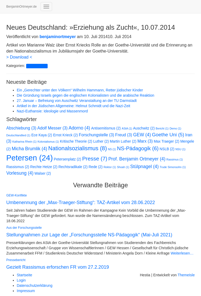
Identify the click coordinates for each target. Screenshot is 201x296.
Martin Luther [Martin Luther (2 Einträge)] (123, 141)
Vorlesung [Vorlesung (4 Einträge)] (20, 173)
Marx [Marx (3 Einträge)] (145, 141)
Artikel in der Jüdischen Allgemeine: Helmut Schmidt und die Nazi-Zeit (73, 106)
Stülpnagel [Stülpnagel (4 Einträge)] (144, 166)
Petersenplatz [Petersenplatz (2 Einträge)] (67, 159)
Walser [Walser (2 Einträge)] (43, 173)
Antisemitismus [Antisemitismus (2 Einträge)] (106, 128)
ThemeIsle (186, 275)
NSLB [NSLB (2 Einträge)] (167, 149)
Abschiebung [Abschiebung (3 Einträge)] (21, 128)
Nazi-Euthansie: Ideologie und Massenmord (52, 111)
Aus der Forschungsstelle (24, 228)
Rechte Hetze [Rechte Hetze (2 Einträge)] (44, 167)
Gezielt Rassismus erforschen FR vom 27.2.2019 (57, 267)
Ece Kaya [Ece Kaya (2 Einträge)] (41, 135)
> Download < (19, 57)
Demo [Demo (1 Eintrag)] (175, 128)
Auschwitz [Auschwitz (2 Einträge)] (144, 128)
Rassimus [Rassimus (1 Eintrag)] (174, 159)
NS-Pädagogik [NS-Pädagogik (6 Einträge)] (138, 148)
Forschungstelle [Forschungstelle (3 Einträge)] (96, 135)
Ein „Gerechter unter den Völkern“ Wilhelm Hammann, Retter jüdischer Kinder (80, 90)
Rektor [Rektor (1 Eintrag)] (110, 167)
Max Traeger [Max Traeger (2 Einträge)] (166, 141)
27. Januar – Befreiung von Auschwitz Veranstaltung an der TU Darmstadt (77, 100)
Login (21, 280)
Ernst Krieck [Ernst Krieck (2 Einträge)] (65, 135)
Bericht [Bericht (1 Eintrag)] (162, 128)
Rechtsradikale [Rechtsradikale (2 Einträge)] (72, 167)
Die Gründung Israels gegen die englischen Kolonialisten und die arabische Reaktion (85, 95)
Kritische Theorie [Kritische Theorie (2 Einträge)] (76, 141)
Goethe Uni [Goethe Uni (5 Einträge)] (168, 134)
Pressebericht (37, 65)
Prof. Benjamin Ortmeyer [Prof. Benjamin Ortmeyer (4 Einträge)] (136, 159)
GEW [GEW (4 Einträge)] (142, 134)
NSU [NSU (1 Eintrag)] (180, 149)
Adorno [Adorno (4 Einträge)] (79, 128)
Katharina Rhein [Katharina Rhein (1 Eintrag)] (24, 141)
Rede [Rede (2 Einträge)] (95, 167)
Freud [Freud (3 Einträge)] (123, 135)
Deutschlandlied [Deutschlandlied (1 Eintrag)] (18, 135)
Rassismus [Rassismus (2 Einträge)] (17, 167)
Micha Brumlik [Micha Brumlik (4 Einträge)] (29, 148)
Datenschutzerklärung (34, 285)
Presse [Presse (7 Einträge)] (94, 158)
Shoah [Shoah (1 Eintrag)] (123, 167)
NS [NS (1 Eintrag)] (112, 149)
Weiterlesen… (182, 253)
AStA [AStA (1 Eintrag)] (127, 128)
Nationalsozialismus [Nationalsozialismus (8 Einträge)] (77, 148)
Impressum (26, 291)
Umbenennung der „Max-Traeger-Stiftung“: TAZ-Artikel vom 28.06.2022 (80, 202)
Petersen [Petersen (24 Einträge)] (29, 157)
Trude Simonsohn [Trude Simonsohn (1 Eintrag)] (173, 167)
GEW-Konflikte (16, 195)
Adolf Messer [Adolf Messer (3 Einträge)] (52, 128)
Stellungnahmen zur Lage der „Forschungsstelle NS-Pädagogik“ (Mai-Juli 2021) (89, 234)
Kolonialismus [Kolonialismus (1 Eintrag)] (48, 141)
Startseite (24, 275)
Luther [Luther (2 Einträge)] (101, 141)
